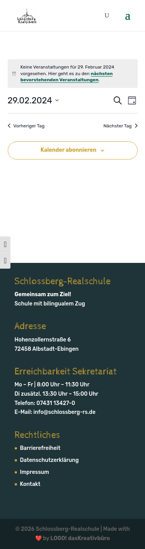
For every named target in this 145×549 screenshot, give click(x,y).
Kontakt (30, 484)
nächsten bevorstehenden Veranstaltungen (66, 77)
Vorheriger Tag (26, 126)
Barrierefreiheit (40, 448)
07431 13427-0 (55, 403)
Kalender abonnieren (68, 150)
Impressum (34, 472)
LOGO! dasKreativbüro (80, 538)
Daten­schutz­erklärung (49, 460)
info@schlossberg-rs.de (65, 412)
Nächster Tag (121, 126)
